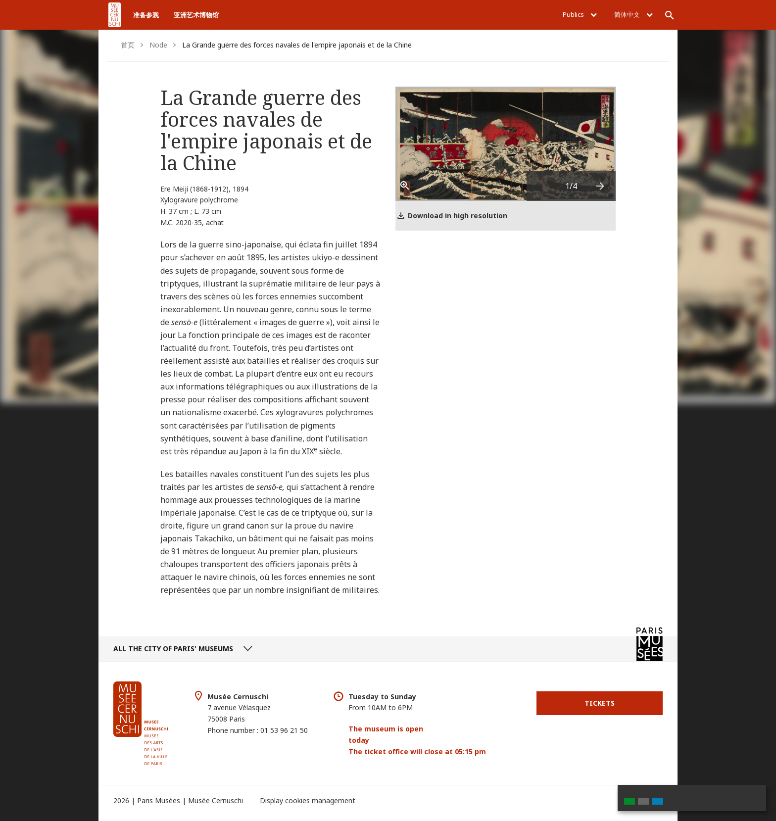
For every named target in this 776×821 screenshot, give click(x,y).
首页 (128, 44)
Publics (580, 14)
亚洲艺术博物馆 (196, 14)
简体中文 (633, 14)
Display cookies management (307, 800)
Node (158, 44)
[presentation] (601, 186)
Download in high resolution (457, 215)
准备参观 (146, 14)
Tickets (599, 703)
